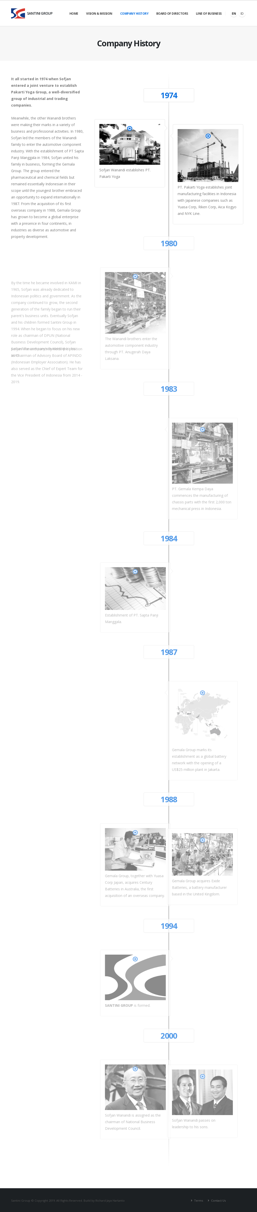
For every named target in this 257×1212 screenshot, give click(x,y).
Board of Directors (172, 13)
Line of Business (209, 13)
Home (73, 13)
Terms (198, 1200)
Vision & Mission (99, 13)
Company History (134, 13)
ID (242, 13)
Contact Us (218, 1200)
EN (234, 13)
